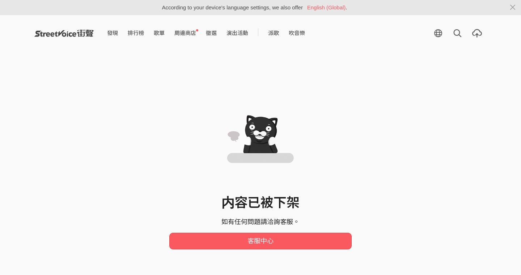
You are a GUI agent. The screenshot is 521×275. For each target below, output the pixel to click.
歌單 (159, 33)
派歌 (273, 33)
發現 (112, 33)
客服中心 (260, 241)
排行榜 (136, 33)
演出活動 (237, 33)
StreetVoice (64, 33)
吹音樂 (297, 33)
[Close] (513, 7)
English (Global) (326, 7)
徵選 (211, 33)
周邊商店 (186, 32)
